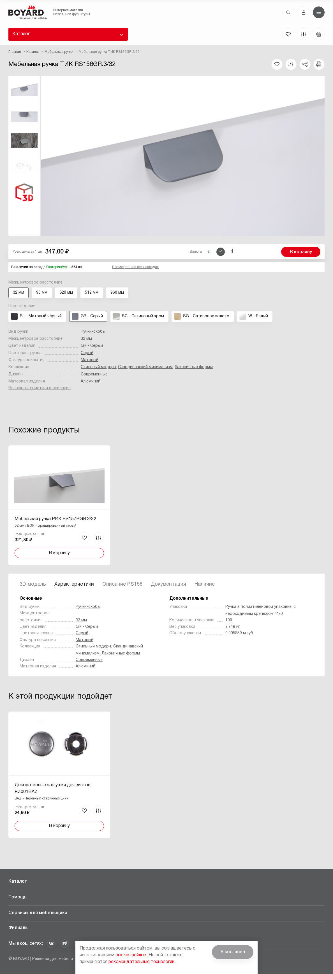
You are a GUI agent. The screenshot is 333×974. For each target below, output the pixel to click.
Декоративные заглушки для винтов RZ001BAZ (53, 788)
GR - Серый (92, 346)
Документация (168, 584)
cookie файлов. (131, 955)
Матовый (89, 360)
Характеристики (74, 584)
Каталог (21, 34)
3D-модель (33, 584)
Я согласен (232, 952)
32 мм (86, 339)
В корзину (301, 252)
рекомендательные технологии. (141, 962)
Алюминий (90, 381)
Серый (87, 353)
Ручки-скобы (93, 332)
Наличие (205, 584)
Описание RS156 (122, 584)
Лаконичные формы (194, 367)
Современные (94, 374)
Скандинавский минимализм (145, 367)
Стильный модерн (98, 367)
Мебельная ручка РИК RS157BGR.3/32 (55, 519)
